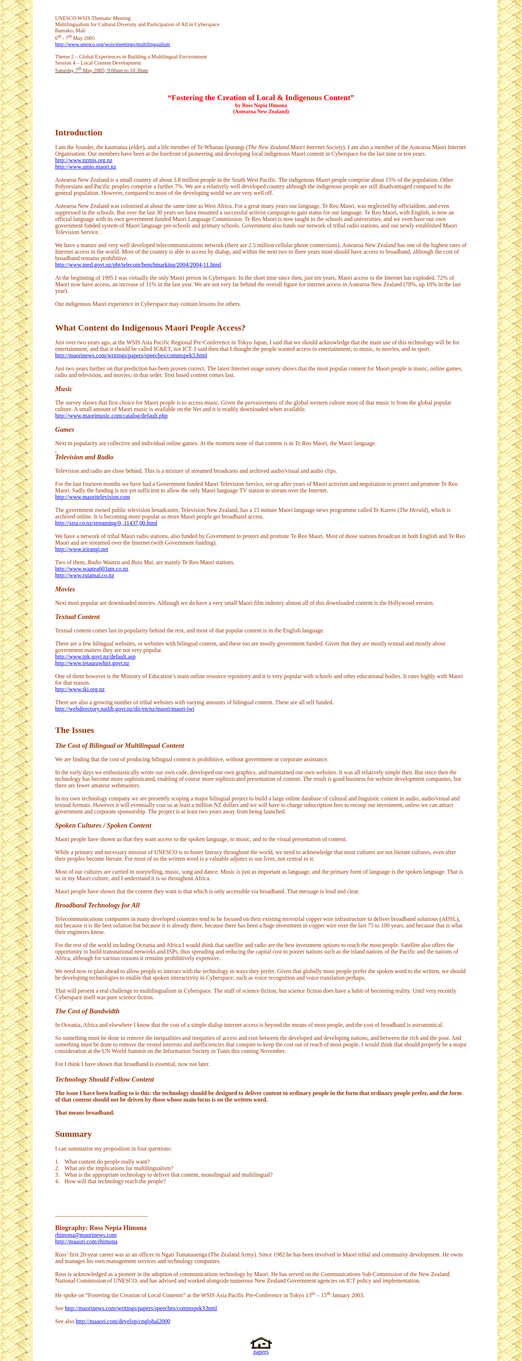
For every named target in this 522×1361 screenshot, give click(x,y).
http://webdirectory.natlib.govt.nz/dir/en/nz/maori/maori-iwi (124, 709)
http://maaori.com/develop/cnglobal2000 (123, 1321)
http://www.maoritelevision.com (92, 497)
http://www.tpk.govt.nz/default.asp (95, 656)
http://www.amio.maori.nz (85, 167)
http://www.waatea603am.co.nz (91, 569)
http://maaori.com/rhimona (86, 1241)
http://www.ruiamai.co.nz (84, 575)
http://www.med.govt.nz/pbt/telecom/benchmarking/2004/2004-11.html (138, 265)
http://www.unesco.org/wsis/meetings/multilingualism (112, 44)
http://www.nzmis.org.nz (83, 160)
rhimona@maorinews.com (86, 1235)
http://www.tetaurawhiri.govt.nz (92, 663)
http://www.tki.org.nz (80, 689)
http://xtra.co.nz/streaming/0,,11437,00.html (106, 523)
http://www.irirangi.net (81, 549)
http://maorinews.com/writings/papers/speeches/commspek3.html (131, 355)
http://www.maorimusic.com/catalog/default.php (111, 416)
